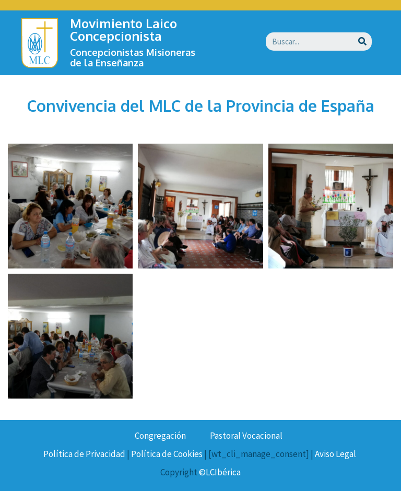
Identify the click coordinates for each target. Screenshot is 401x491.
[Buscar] (362, 41)
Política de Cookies (167, 454)
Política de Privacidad (84, 454)
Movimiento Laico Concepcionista (123, 29)
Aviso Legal (335, 454)
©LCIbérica (220, 472)
